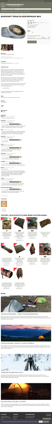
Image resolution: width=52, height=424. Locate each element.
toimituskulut (46, 22)
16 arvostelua (15, 63)
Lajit (2, 14)
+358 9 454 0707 (31, 416)
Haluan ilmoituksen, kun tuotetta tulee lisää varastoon (12, 58)
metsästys (17, 11)
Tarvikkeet (19, 14)
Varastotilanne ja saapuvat (6, 56)
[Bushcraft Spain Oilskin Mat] (20, 255)
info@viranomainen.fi (29, 417)
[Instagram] (50, 415)
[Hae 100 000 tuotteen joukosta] (26, 9)
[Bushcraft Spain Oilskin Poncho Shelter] (32, 255)
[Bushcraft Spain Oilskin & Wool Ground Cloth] (20, 229)
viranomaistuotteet (7, 11)
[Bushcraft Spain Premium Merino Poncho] (20, 279)
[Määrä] (29, 32)
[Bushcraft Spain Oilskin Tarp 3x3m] (32, 229)
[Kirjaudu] (24, 11)
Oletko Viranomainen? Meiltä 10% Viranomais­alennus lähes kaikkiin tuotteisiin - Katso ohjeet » (26, 1)
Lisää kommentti (5, 195)
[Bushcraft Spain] (4, 206)
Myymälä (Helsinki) (31, 37)
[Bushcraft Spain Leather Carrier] (45, 229)
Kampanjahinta (30, 20)
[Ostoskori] (26, 11)
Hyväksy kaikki (46, 421)
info (22, 11)
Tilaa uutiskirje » (46, 419)
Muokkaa (40, 421)
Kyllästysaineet (25, 14)
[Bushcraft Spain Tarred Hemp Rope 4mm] (7, 255)
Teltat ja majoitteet (12, 14)
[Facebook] (47, 415)
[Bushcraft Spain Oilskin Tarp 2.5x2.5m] (45, 255)
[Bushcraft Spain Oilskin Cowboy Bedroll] (7, 279)
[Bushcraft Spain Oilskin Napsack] (7, 229)
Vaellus (6, 14)
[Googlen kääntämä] (4, 124)
